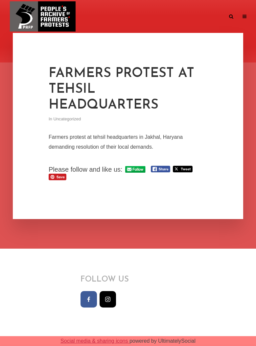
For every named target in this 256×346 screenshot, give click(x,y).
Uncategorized (67, 118)
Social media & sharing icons (94, 341)
